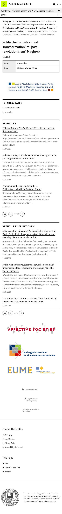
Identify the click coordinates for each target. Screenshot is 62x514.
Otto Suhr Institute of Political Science (30, 21)
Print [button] (6, 463)
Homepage (7, 21)
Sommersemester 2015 (36, 31)
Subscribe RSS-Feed (12, 467)
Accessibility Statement (14, 447)
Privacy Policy (10, 443)
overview (8, 112)
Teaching (42, 28)
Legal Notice (10, 439)
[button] (5, 214)
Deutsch (8, 471)
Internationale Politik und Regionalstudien (27, 24)
